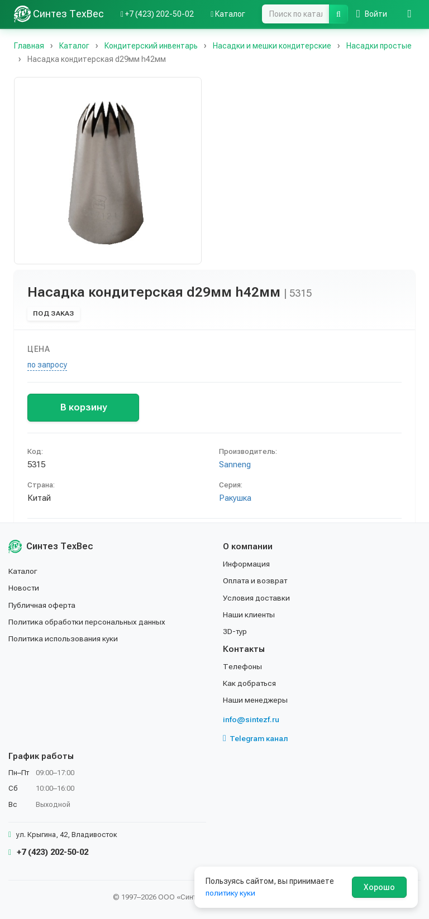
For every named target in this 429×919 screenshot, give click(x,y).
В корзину (83, 407)
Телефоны (242, 666)
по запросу (47, 364)
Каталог (23, 571)
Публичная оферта (42, 604)
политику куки (231, 892)
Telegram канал (256, 738)
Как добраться (250, 683)
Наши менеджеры (255, 699)
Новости (24, 587)
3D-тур (235, 631)
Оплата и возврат (256, 580)
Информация (247, 563)
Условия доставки (257, 597)
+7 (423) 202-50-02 (48, 852)
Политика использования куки (64, 638)
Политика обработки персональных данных (88, 621)
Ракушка (235, 498)
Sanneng (235, 465)
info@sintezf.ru (251, 719)
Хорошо (379, 887)
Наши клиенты (249, 614)
